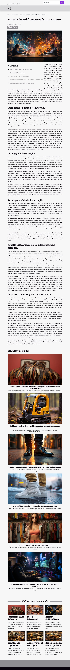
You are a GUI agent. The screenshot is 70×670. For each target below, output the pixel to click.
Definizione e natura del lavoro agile (21, 69)
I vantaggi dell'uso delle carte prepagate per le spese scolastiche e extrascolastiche (35, 387)
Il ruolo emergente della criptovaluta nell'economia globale (53, 647)
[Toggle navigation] (9, 8)
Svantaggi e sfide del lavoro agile (20, 76)
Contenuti (14, 66)
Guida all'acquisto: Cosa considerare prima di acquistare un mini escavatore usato (35, 427)
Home (8, 14)
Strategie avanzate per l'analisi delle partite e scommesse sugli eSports (35, 585)
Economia (15, 14)
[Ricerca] (51, 2)
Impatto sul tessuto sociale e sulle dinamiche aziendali (26, 79)
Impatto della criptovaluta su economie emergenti (15, 647)
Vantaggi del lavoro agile (17, 73)
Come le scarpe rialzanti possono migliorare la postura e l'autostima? (35, 467)
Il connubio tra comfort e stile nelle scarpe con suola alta (35, 506)
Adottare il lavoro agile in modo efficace (22, 83)
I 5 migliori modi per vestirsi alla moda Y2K (35, 545)
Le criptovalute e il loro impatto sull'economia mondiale (35, 647)
